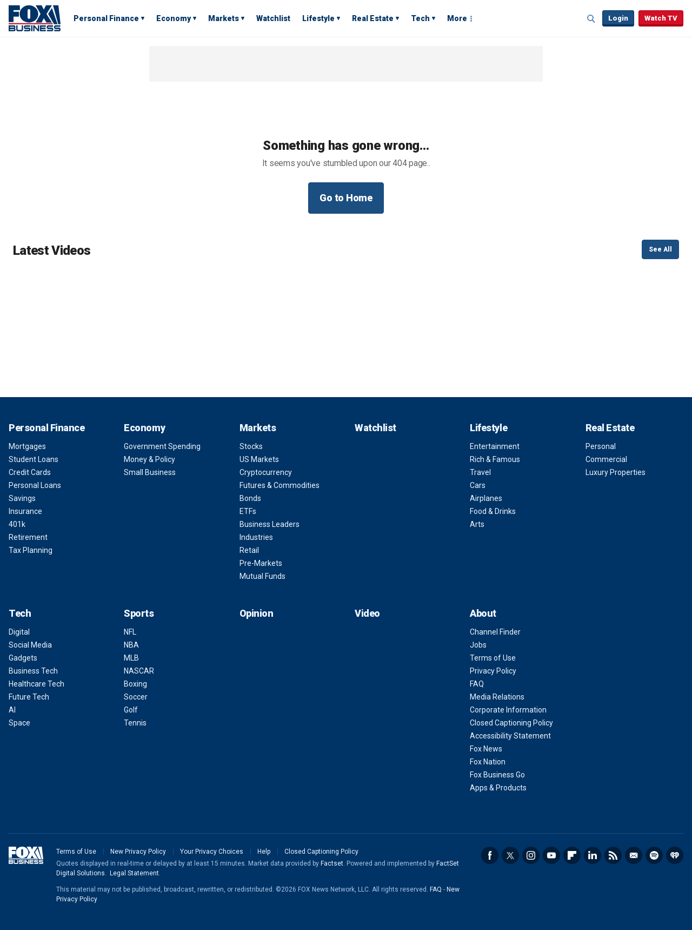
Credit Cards (30, 472)
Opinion (256, 613)
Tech (420, 18)
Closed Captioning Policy (511, 722)
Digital (19, 632)
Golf (131, 709)
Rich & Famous (495, 459)
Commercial (606, 459)
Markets (223, 18)
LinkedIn (592, 855)
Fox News (486, 748)
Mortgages (27, 446)
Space (19, 722)
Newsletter (633, 855)
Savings (22, 498)
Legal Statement (134, 873)
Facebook (489, 855)
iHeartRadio (674, 855)
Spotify (654, 855)
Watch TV (660, 18)
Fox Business (35, 17)
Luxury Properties (615, 472)
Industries (256, 537)
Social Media (30, 645)
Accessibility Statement (510, 735)
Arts (477, 524)
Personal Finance (106, 18)
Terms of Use (493, 658)
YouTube (551, 855)
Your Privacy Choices (211, 851)
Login (618, 18)
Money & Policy (149, 459)
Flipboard (572, 855)
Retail (249, 550)
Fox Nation (487, 761)
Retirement (28, 537)
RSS (613, 855)
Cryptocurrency (265, 472)
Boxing (135, 684)
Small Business (150, 472)
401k (17, 524)
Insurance (25, 511)
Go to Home (346, 197)
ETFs (247, 511)
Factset (332, 863)
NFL (130, 632)
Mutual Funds (262, 576)
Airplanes (486, 498)
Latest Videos (51, 250)
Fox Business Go (497, 774)
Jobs (478, 645)
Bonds (250, 498)
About (483, 613)
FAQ (477, 684)
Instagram (531, 855)
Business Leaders (269, 524)
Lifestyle (318, 18)
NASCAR (139, 671)
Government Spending (162, 446)
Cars (477, 485)
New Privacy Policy (138, 851)
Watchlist (273, 18)
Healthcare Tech (36, 684)
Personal (600, 446)
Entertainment (495, 446)
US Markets (259, 459)
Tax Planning (30, 550)
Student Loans (33, 459)
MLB (131, 658)
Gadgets (23, 658)
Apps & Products (498, 787)
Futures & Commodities (279, 485)
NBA (131, 645)
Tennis (135, 722)
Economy (173, 18)
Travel (480, 472)
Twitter (510, 855)
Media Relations (497, 696)
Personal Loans (35, 485)
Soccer (136, 696)
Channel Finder (495, 632)
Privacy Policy (493, 671)
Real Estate (373, 18)
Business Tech (33, 671)
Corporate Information (508, 709)
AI (12, 709)
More (457, 18)
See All (660, 249)
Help (263, 851)
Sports (139, 613)
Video (367, 613)
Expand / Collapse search (591, 19)
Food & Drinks (493, 511)
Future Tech (29, 696)
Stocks (251, 446)
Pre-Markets (260, 563)
